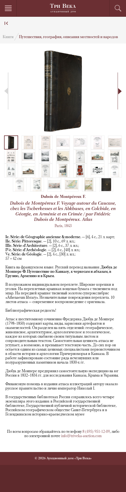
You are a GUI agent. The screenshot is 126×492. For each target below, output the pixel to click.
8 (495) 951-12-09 (96, 432)
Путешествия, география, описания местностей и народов (68, 37)
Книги (8, 37)
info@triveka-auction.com (81, 436)
